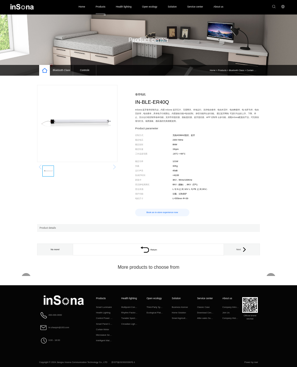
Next (241, 249)
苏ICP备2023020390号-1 (123, 362)
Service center (195, 6)
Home (82, 6)
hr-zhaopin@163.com (58, 327)
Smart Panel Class (105, 324)
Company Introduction (233, 307)
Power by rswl (251, 362)
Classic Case (203, 307)
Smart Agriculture (180, 318)
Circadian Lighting (130, 324)
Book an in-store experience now (162, 212)
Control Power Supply (106, 318)
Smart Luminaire (104, 307)
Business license (180, 307)
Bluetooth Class (61, 70)
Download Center (205, 312)
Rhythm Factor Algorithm (133, 312)
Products (101, 6)
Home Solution (179, 312)
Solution (172, 6)
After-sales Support (206, 318)
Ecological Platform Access (159, 312)
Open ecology (149, 6)
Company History (230, 318)
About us (218, 6)
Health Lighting (103, 312)
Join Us (226, 312)
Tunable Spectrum (130, 318)
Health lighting (124, 6)
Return (148, 249)
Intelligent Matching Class (108, 340)
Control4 (84, 70)
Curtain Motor (253, 70)
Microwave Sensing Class (108, 335)
